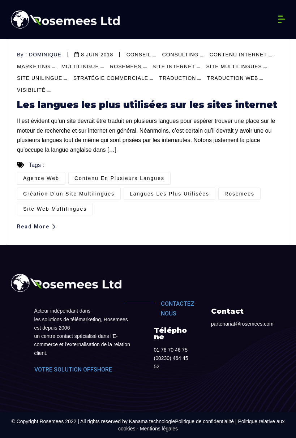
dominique (45, 54)
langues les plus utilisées (169, 194)
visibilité (31, 90)
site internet (174, 66)
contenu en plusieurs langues (119, 178)
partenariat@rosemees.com (242, 324)
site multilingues (234, 66)
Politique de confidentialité (204, 421)
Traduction (177, 78)
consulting (180, 54)
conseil (138, 54)
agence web (41, 178)
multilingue (80, 66)
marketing (33, 66)
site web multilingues (55, 209)
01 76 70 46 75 (171, 350)
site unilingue (39, 78)
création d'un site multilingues (69, 194)
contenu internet (238, 54)
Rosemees (125, 66)
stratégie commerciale (110, 78)
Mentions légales (159, 428)
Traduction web (232, 78)
